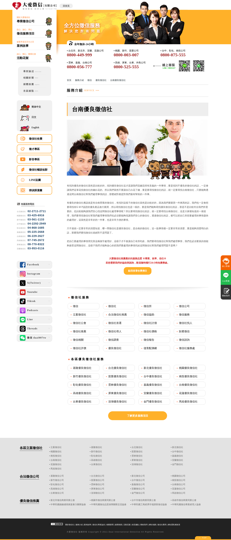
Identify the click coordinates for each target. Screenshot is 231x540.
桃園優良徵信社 (188, 367)
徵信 (75, 306)
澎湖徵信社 (137, 464)
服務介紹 (79, 525)
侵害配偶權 (150, 348)
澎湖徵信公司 (97, 493)
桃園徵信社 (56, 451)
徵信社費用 (161, 525)
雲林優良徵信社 (117, 384)
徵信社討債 (150, 323)
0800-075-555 (172, 54)
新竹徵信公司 (57, 480)
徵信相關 (78, 339)
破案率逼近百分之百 (34, 44)
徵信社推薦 (79, 331)
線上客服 (226, 266)
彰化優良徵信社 (82, 384)
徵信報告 (149, 339)
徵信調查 (113, 339)
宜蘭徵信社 (177, 460)
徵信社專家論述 (99, 525)
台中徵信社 (177, 451)
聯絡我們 (143, 525)
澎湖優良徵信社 (117, 401)
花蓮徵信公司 (178, 489)
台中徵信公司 (138, 480)
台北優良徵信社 (117, 367)
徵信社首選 (115, 323)
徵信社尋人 (115, 331)
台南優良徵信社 (188, 384)
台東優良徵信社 (82, 401)
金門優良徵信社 (153, 401)
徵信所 (148, 306)
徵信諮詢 (184, 339)
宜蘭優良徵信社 (153, 393)
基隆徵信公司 (57, 476)
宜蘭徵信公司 (138, 489)
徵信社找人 (185, 323)
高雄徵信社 (96, 460)
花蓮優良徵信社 (188, 393)
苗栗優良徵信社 (117, 376)
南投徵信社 (56, 456)
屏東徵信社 (137, 460)
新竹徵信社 (96, 451)
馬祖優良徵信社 (188, 401)
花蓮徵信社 (56, 464)
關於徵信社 (69, 525)
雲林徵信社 (137, 456)
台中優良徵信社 (153, 376)
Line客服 (226, 281)
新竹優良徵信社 (82, 376)
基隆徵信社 (96, 447)
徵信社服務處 (187, 348)
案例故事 (87, 525)
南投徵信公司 (178, 480)
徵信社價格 (150, 331)
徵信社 (112, 306)
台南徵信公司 (178, 484)
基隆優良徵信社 (82, 367)
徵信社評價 (79, 348)
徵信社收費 (35, 138)
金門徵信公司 (138, 493)
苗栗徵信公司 (97, 480)
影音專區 (34, 159)
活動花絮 (127, 525)
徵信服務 (184, 314)
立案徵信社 (79, 314)
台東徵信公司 (57, 493)
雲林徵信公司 (97, 484)
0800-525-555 (126, 66)
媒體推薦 (118, 525)
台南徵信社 (56, 460)
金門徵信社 (177, 464)
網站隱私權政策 (174, 525)
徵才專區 (34, 149)
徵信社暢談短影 (38, 169)
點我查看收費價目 (137, 270)
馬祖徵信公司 (178, 493)
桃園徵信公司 (178, 476)
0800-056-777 (79, 66)
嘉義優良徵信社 (153, 384)
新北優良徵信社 (153, 367)
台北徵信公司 (97, 476)
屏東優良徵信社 (117, 393)
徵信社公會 (79, 323)
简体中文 (36, 107)
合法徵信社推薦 (117, 314)
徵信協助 (149, 314)
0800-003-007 (126, 54)
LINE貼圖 (35, 180)
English (35, 127)
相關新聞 (109, 525)
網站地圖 (152, 525)
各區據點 (135, 525)
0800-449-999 (79, 54)
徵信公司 (184, 306)
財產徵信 (184, 331)
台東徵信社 (96, 464)
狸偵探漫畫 (35, 190)
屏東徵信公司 (97, 489)
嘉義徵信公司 (138, 484)
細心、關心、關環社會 (34, 56)
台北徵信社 (137, 447)
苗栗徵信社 (137, 451)
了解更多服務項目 (137, 415)
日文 (34, 117)
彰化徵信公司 (57, 484)
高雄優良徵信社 (82, 393)
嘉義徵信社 (177, 456)
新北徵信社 (177, 447)
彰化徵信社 (96, 456)
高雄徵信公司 (57, 489)
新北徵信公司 (138, 476)
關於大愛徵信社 (34, 19)
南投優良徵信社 (188, 376)
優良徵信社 (115, 348)
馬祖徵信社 (56, 468)
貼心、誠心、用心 (34, 31)
